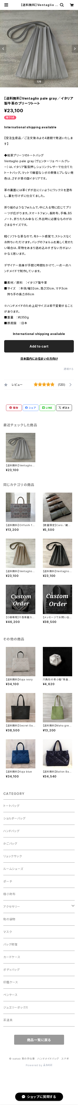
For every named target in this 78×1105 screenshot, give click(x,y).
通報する (69, 368)
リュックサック (12, 856)
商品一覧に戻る (39, 1040)
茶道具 (7, 1020)
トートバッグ (11, 805)
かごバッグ (10, 843)
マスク (7, 932)
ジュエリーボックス (15, 1007)
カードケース (11, 957)
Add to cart (39, 346)
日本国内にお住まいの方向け (39, 358)
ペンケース (10, 995)
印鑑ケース (10, 982)
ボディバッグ (11, 969)
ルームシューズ (13, 868)
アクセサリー (11, 906)
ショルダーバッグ (14, 818)
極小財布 (9, 894)
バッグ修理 (10, 944)
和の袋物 (9, 919)
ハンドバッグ (11, 831)
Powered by (39, 1065)
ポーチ (7, 881)
